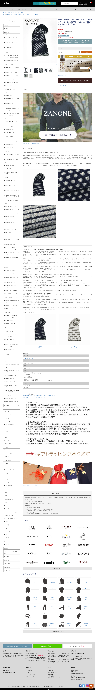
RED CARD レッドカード (12, 398)
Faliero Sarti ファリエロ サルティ (12, 240)
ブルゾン (7, 456)
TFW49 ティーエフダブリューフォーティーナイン (12, 181)
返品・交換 (51, 651)
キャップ (8, 541)
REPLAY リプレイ (10, 378)
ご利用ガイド (10, 656)
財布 (6, 492)
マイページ (28, 667)
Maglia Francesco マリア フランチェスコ (12, 345)
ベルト (6, 489)
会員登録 (6, 548)
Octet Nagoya (6, 670)
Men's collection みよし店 (9, 672)
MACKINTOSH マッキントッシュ (12, 340)
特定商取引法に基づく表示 (32, 686)
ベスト (6, 431)
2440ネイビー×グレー (40, 346)
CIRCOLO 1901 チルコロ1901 (11, 173)
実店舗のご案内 (6, 667)
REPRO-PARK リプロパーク (12, 381)
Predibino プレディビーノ (12, 282)
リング (7, 505)
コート (6, 463)
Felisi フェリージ (9, 267)
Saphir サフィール (10, 132)
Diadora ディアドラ (10, 177)
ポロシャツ (7, 411)
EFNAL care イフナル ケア (12, 72)
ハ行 (6, 219)
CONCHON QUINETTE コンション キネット (12, 114)
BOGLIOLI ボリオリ (10, 323)
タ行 (6, 162)
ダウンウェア (8, 460)
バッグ (6, 479)
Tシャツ (7, 408)
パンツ (6, 473)
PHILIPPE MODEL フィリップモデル (12, 253)
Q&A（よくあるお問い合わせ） (10, 552)
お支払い (5, 651)
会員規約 (13, 686)
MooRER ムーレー (10, 349)
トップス (8, 531)
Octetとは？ (7, 560)
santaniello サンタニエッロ (12, 141)
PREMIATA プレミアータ (11, 290)
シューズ (7, 482)
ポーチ (7, 521)
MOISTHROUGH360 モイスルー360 (12, 353)
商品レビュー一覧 (29, 676)
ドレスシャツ (8, 414)
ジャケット (7, 421)
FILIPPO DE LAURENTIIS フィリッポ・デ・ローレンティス (12, 259)
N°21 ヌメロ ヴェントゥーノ (12, 209)
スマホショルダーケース (11, 518)
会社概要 (73, 667)
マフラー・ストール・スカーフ (31, 14)
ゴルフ (6, 528)
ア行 (6, 35)
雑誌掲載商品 (7, 567)
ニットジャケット (10, 428)
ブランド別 (9, 12)
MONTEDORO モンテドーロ (12, 358)
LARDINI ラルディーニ (11, 375)
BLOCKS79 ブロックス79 (12, 293)
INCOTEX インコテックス (12, 75)
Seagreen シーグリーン (11, 144)
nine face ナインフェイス (11, 206)
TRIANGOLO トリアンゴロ (12, 200)
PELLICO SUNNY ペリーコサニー (12, 301)
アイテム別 (9, 14)
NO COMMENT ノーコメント (12, 213)
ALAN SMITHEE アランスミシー (12, 43)
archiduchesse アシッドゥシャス (12, 38)
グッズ (7, 538)
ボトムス (8, 534)
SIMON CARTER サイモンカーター (12, 122)
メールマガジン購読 (30, 674)
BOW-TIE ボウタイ (10, 312)
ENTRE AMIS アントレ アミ (12, 60)
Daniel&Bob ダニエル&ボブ (12, 169)
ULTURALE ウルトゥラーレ (12, 82)
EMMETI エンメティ (10, 89)
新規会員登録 (28, 670)
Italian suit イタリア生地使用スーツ (12, 68)
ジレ (7, 434)
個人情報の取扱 (21, 686)
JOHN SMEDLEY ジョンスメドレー (12, 155)
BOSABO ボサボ (9, 320)
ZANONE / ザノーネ (28, 358)
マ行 (6, 327)
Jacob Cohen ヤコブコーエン (12, 364)
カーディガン (8, 443)
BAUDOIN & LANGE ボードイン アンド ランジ (12, 316)
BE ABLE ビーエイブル (11, 229)
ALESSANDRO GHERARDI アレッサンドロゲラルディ (12, 56)
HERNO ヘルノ (9, 308)
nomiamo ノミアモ (10, 216)
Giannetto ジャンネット (11, 147)
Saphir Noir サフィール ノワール (12, 137)
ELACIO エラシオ (10, 85)
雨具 (6, 495)
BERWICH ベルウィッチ (11, 305)
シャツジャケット (10, 424)
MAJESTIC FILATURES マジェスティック (12, 335)
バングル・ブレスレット (11, 512)
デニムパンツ (8, 467)
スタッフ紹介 (7, 563)
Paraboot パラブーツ (10, 222)
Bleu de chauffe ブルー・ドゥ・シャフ (12, 278)
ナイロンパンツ (9, 476)
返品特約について (62, 75)
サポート (50, 667)
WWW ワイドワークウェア (12, 401)
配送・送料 (28, 651)
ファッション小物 (9, 515)
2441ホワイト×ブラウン (74, 346)
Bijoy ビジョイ (9, 232)
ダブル (7, 440)
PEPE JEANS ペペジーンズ (12, 297)
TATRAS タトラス (10, 165)
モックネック (9, 449)
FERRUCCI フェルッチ (11, 270)
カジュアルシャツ (9, 418)
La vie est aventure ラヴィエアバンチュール (12, 371)
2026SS (6, 28)
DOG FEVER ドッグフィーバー (12, 191)
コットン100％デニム (11, 469)
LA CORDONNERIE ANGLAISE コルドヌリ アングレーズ (12, 108)
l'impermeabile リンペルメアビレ (12, 386)
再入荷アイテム (7, 570)
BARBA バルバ (9, 226)
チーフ (7, 508)
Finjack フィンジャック (11, 264)
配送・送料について (53, 672)
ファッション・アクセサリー (18, 14)
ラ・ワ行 (7, 367)
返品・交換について (53, 676)
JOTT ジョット (9, 151)
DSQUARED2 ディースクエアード (12, 186)
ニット (6, 447)
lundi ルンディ (9, 395)
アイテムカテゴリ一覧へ (57, 631)
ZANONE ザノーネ (19, 12)
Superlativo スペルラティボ (12, 159)
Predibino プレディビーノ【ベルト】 (12, 286)
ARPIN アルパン (9, 47)
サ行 (13, 12)
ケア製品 (7, 525)
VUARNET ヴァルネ (10, 79)
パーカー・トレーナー (10, 453)
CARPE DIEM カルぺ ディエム (12, 99)
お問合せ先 (73, 651)
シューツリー (9, 485)
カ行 (6, 92)
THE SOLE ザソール (10, 126)
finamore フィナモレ (10, 244)
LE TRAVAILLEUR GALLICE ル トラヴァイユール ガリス (12, 391)
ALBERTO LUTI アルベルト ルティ (12, 51)
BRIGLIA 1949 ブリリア (11, 274)
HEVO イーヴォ (9, 64)
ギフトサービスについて (54, 677)
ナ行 (6, 203)
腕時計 (7, 502)
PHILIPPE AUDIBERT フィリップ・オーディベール (12, 248)
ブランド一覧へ (57, 568)
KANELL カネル (9, 95)
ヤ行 (6, 361)
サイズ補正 (6, 556)
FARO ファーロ (9, 236)
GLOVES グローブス (10, 103)
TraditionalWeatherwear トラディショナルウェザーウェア (12, 196)
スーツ (6, 437)
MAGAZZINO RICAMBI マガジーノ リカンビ (12, 330)
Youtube (6, 25)
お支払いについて (52, 674)
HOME (4, 12)
